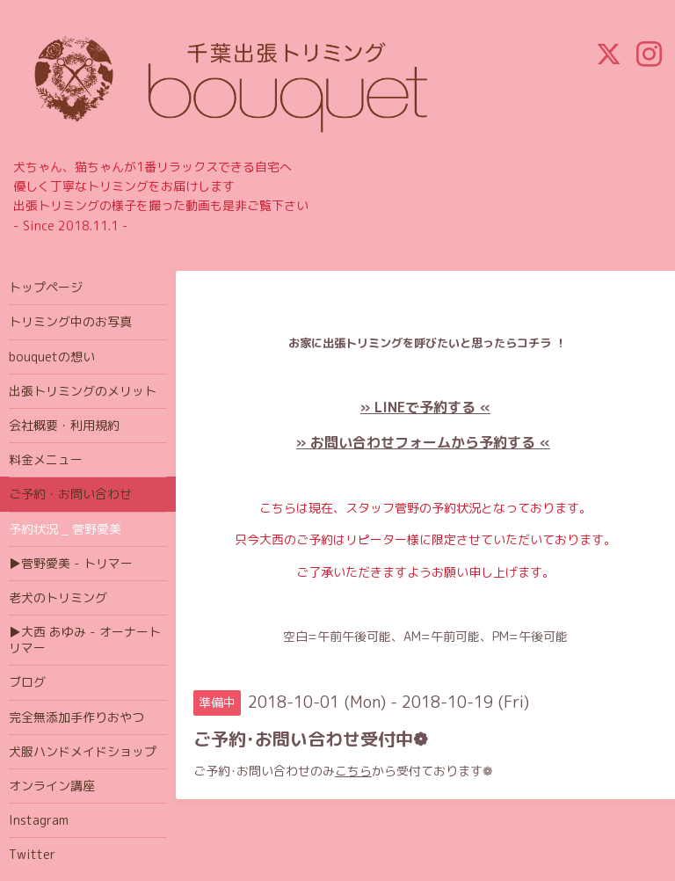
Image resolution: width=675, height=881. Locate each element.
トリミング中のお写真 (70, 321)
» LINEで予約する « (425, 407)
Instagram (39, 820)
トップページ (46, 287)
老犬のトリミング (58, 597)
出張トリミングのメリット (82, 390)
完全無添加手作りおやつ (76, 717)
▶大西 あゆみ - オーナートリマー (85, 639)
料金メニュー (46, 459)
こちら (353, 770)
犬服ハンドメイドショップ (82, 751)
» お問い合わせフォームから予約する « (423, 442)
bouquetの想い (52, 356)
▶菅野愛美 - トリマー (71, 563)
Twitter (32, 854)
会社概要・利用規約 (64, 425)
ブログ (27, 681)
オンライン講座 (52, 785)
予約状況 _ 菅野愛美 (65, 529)
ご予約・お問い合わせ (70, 493)
